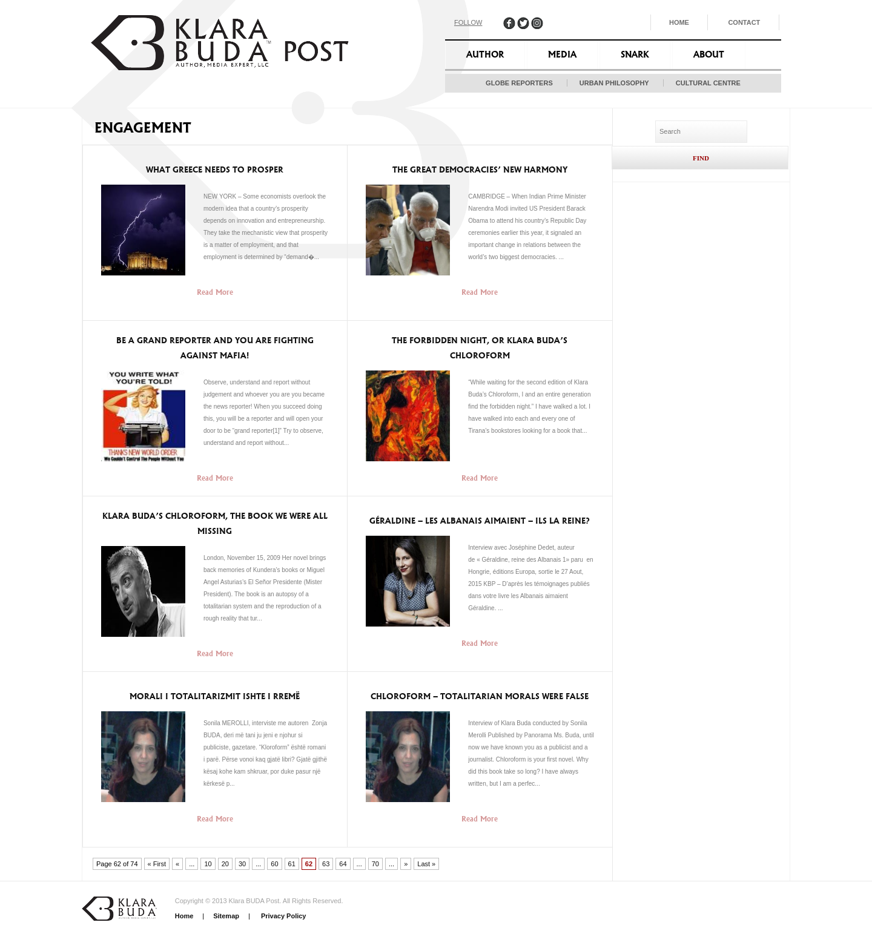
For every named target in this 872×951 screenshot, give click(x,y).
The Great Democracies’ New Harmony (479, 170)
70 (375, 863)
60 (274, 863)
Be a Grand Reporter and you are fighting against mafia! (215, 348)
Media (562, 54)
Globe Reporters (519, 83)
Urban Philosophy (614, 83)
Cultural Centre (708, 83)
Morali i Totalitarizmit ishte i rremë (215, 696)
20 (225, 863)
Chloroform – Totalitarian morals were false (480, 696)
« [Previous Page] (177, 863)
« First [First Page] (157, 863)
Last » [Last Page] (426, 863)
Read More (215, 292)
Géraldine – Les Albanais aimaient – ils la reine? (479, 521)
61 (292, 863)
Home (679, 22)
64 (342, 863)
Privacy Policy (282, 916)
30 (242, 863)
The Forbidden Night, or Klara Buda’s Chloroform (479, 348)
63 (325, 863)
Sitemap (226, 916)
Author (485, 54)
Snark (635, 54)
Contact (744, 22)
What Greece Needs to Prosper (214, 170)
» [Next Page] (406, 863)
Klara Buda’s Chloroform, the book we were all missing (215, 523)
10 (207, 863)
